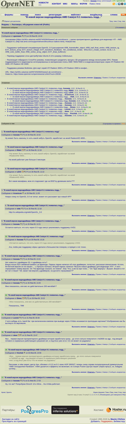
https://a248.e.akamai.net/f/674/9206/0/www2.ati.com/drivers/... (43, 39)
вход (99, 1)
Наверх (105, 141)
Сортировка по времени (112, 124)
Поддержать (107, 421)
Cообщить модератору (117, 77)
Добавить (95, 421)
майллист (76, 15)
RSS (123, 124)
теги (98, 4)
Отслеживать (120, 27)
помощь (24, 15)
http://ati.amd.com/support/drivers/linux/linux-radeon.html (40, 41)
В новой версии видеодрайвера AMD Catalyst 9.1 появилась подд (34, 88)
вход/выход (96, 15)
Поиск (92, 4)
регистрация (106, 1)
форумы (9, 15)
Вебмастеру (119, 421)
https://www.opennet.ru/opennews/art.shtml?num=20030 (37, 74)
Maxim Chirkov (118, 419)
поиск (38, 15)
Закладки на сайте (10, 419)
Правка (105, 77)
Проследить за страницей (14, 421)
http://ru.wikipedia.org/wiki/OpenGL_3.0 (25, 212)
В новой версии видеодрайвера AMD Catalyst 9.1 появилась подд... (35, 95)
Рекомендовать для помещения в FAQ (112, 395)
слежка (113, 15)
